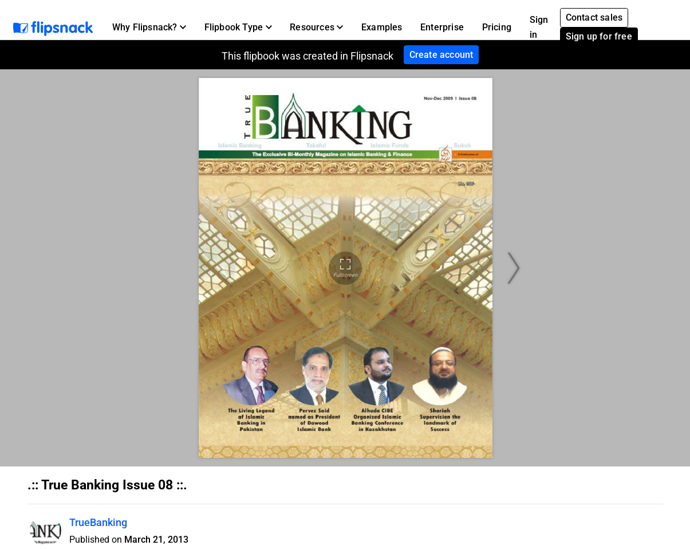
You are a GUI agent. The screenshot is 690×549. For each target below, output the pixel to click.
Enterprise (442, 27)
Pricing (496, 27)
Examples (382, 27)
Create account (441, 54)
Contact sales (594, 17)
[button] (149, 27)
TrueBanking (98, 522)
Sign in (539, 27)
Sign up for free (599, 36)
